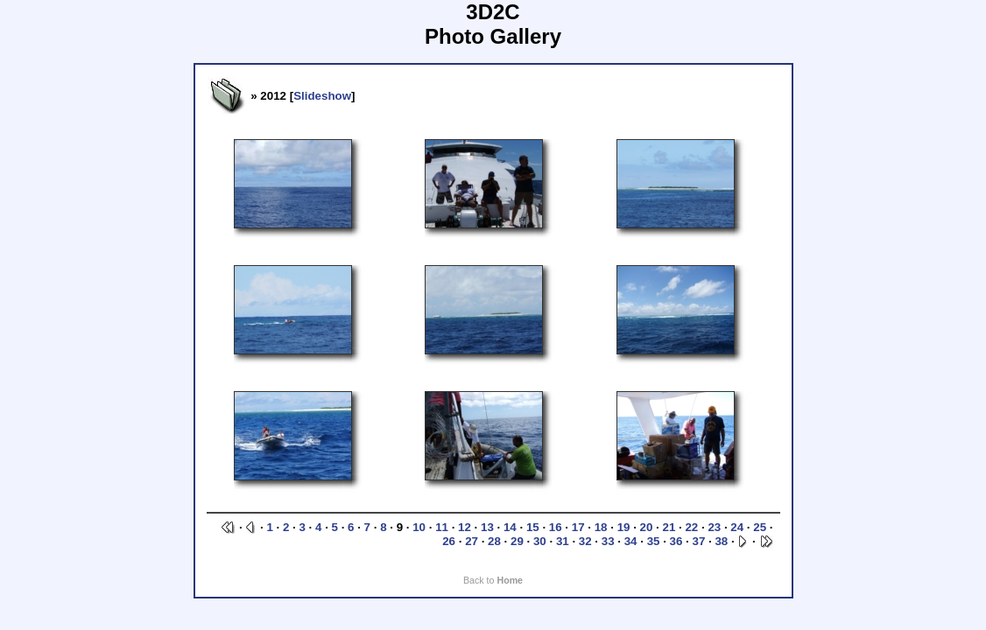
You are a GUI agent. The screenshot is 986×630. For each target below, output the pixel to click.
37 (699, 541)
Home (510, 580)
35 (653, 541)
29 (517, 541)
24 (736, 527)
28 (494, 541)
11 (441, 527)
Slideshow (322, 95)
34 (630, 541)
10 (419, 527)
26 (448, 541)
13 (487, 527)
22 (691, 527)
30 (539, 541)
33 (608, 541)
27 (471, 541)
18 (601, 527)
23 (714, 527)
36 (676, 541)
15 (532, 527)
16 (555, 527)
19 (623, 527)
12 (464, 527)
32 (585, 541)
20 (646, 527)
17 (578, 527)
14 (510, 527)
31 (562, 541)
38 (721, 541)
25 (759, 527)
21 (669, 527)
